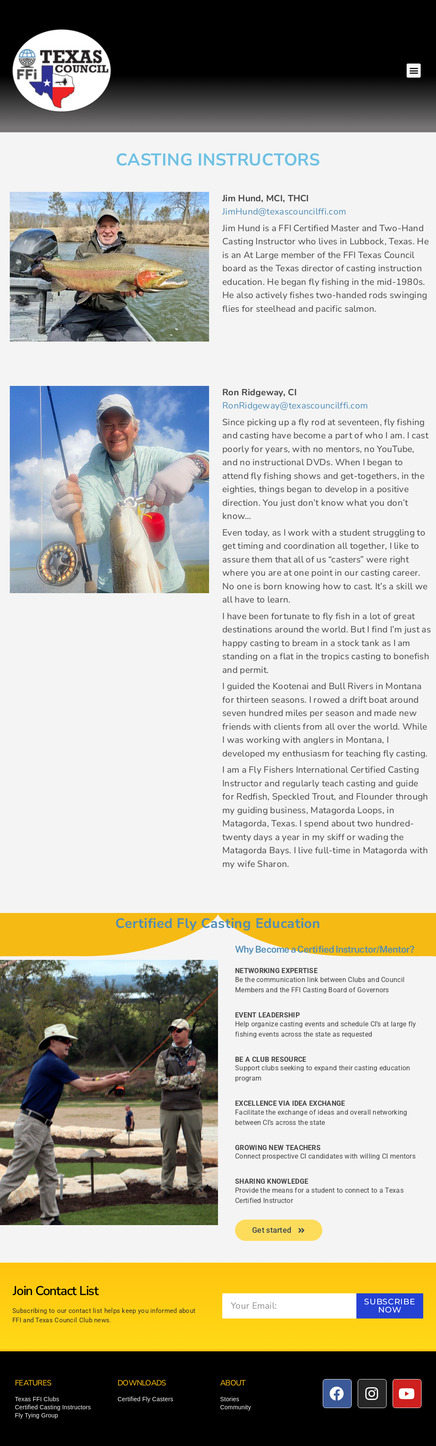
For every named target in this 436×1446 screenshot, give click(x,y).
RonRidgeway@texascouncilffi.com (295, 405)
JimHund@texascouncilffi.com (284, 211)
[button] (414, 71)
